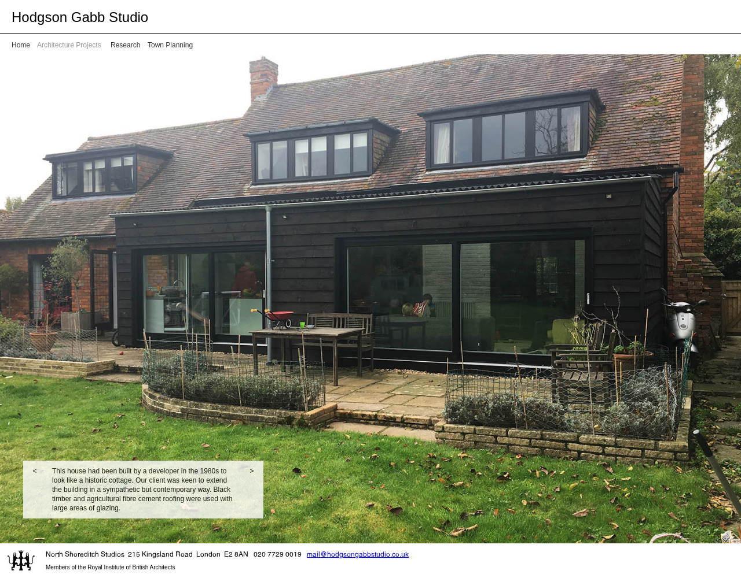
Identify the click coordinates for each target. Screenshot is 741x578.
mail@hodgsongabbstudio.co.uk (358, 554)
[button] (34, 489)
